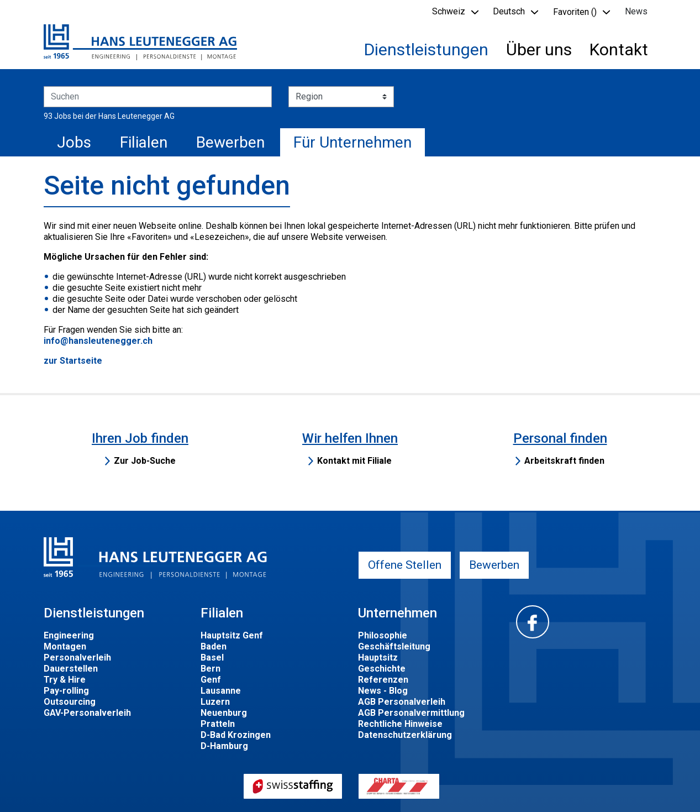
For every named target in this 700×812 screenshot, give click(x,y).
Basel (212, 657)
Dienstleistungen (426, 49)
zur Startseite (73, 360)
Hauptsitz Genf (232, 635)
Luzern (215, 701)
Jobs (74, 142)
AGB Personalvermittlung (411, 713)
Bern (210, 668)
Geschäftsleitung (394, 646)
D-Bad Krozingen (236, 735)
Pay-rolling (66, 690)
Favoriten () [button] (575, 12)
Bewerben (230, 142)
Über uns (539, 49)
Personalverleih (77, 657)
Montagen (65, 646)
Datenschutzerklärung (405, 735)
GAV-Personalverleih (87, 713)
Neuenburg (224, 713)
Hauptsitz (378, 657)
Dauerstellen (71, 668)
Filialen (143, 142)
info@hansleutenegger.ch (98, 341)
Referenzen (383, 679)
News (636, 11)
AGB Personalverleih (401, 701)
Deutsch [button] (509, 11)
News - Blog (383, 690)
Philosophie (382, 635)
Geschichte (382, 668)
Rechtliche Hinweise (400, 724)
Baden (214, 646)
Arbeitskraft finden (564, 460)
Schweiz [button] (448, 11)
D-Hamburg (224, 746)
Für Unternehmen (352, 142)
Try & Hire (65, 679)
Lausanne (221, 690)
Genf (211, 679)
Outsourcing (70, 701)
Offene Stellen (404, 565)
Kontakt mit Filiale (354, 460)
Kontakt (619, 49)
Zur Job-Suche (145, 460)
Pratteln (218, 724)
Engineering (69, 635)
